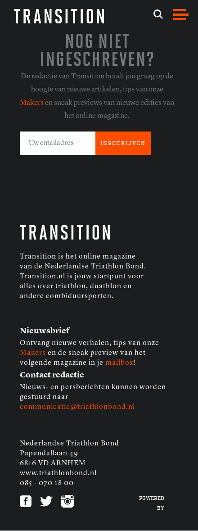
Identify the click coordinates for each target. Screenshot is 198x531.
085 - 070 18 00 (47, 483)
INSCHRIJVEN (123, 143)
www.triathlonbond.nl (58, 473)
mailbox (119, 363)
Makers (32, 103)
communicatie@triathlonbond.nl (77, 407)
